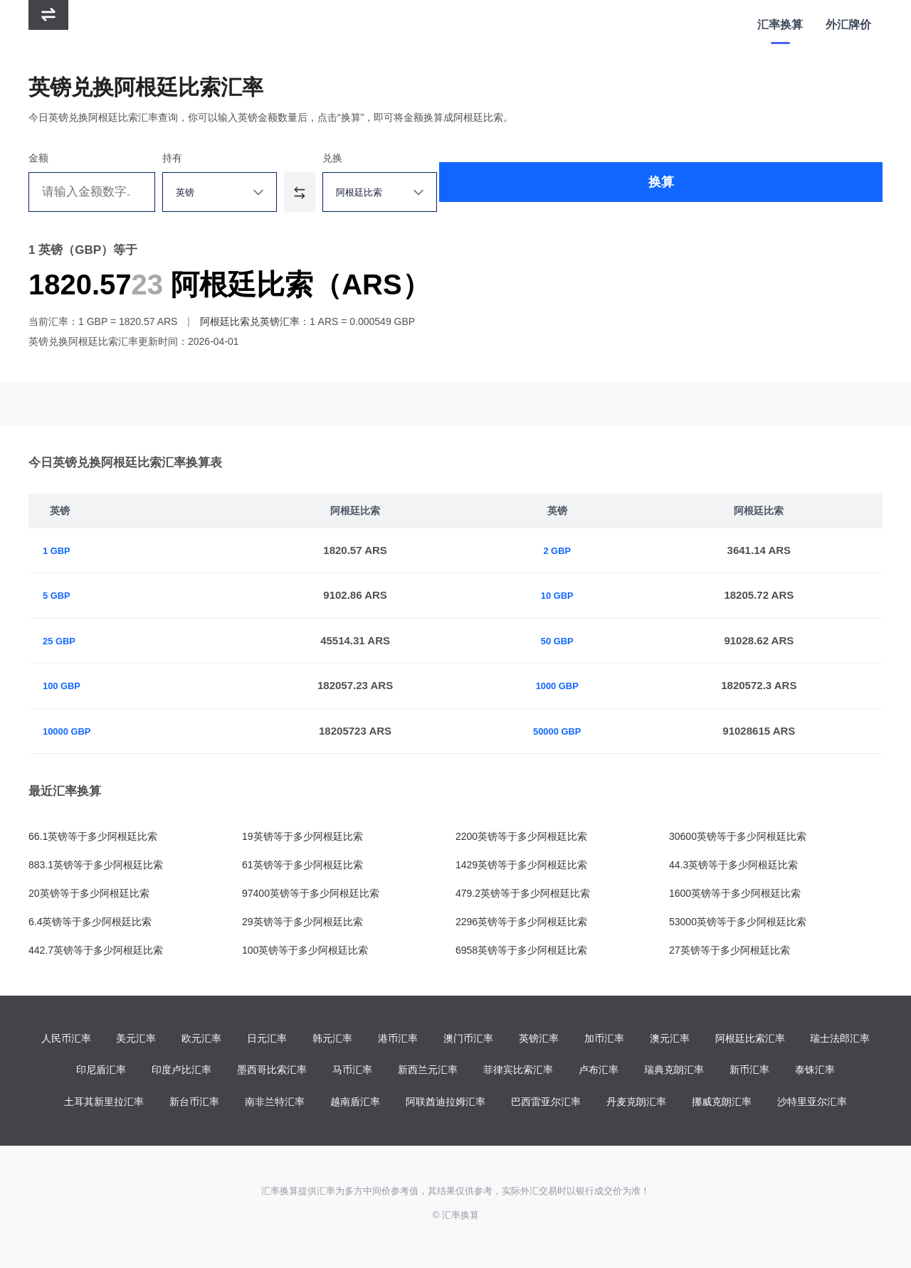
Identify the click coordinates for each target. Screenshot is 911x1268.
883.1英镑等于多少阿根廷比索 (95, 864)
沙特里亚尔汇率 (812, 1104)
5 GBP (59, 595)
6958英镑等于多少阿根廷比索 (521, 950)
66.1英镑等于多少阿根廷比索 (92, 836)
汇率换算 (776, 24)
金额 (38, 158)
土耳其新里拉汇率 (104, 1104)
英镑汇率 (539, 1039)
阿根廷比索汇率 (750, 1039)
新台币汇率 (194, 1104)
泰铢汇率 (815, 1071)
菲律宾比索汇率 (518, 1071)
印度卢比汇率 (181, 1071)
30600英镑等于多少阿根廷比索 (737, 836)
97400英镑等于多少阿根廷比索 (310, 893)
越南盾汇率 (355, 1104)
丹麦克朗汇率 (636, 1104)
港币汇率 (398, 1039)
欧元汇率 (201, 1039)
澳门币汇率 (468, 1039)
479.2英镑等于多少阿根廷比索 (523, 893)
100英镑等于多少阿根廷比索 (305, 950)
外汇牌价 (847, 24)
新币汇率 (749, 1071)
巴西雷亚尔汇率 (546, 1104)
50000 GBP (563, 731)
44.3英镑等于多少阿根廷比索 (733, 864)
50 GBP (563, 640)
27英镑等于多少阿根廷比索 (729, 950)
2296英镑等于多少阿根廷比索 (521, 921)
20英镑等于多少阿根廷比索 (88, 893)
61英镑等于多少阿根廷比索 (302, 864)
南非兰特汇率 (275, 1104)
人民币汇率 (66, 1039)
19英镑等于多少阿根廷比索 (302, 836)
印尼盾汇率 (101, 1071)
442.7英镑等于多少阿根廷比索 (95, 950)
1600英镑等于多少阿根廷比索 (735, 893)
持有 (226, 158)
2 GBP (563, 550)
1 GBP (59, 550)
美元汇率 (136, 1039)
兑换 (453, 158)
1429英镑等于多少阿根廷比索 (521, 864)
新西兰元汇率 (428, 1071)
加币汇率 (604, 1039)
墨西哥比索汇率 (272, 1071)
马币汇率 (352, 1071)
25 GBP (61, 640)
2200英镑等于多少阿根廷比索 (521, 836)
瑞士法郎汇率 (840, 1039)
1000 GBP (564, 685)
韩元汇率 (332, 1039)
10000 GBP (70, 731)
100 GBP (65, 685)
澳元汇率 (670, 1039)
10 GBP (563, 595)
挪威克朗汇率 (722, 1104)
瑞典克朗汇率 (674, 1071)
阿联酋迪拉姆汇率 (445, 1104)
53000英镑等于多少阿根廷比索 (737, 921)
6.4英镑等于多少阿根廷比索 (90, 921)
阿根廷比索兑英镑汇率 (250, 321)
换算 (667, 192)
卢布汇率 (598, 1071)
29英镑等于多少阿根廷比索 (302, 921)
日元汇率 (267, 1039)
